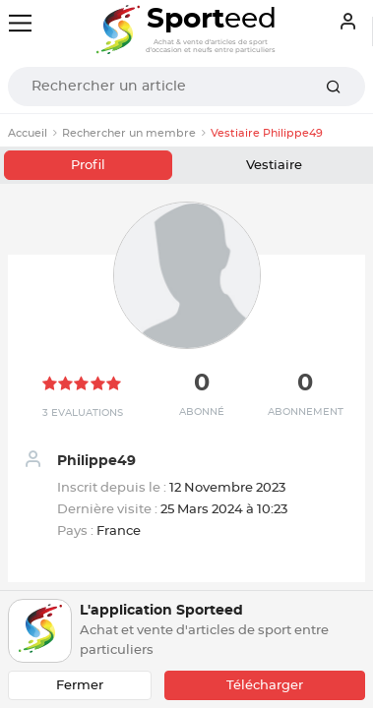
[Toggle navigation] (20, 23)
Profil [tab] (88, 165)
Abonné (201, 412)
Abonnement (305, 412)
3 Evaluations (82, 413)
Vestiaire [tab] (274, 165)
